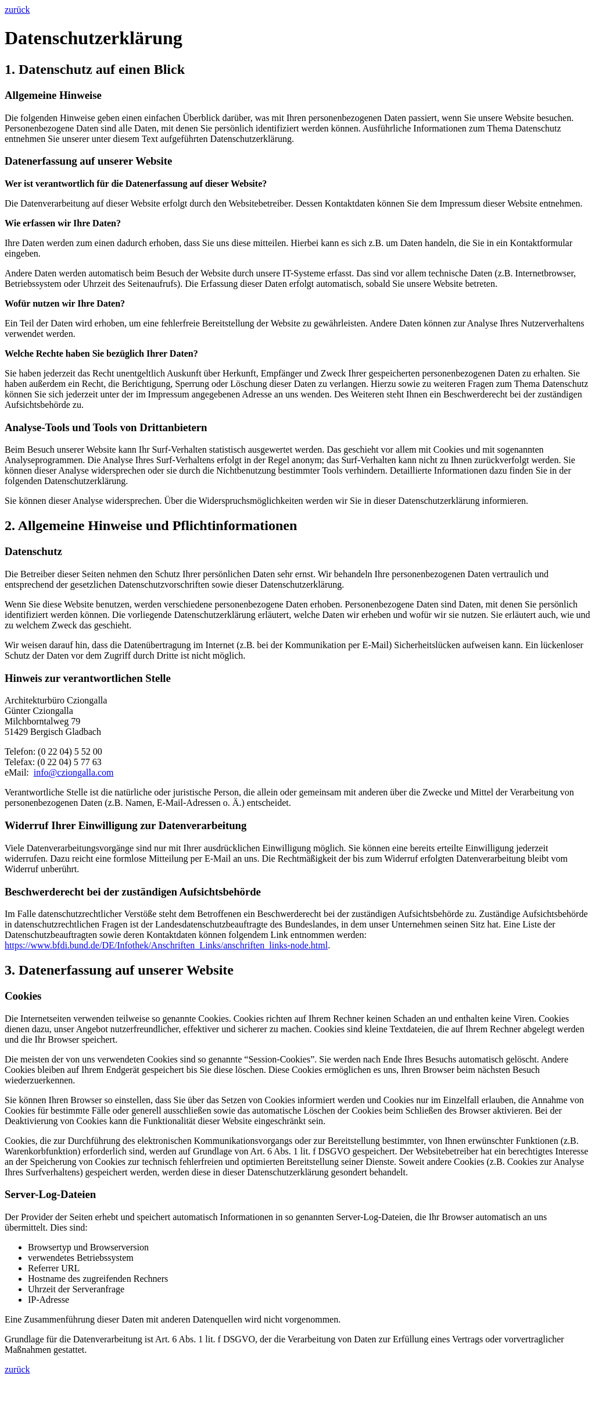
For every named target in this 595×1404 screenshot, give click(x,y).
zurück (17, 10)
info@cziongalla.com (74, 772)
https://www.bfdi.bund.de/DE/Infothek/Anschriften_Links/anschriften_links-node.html (166, 945)
